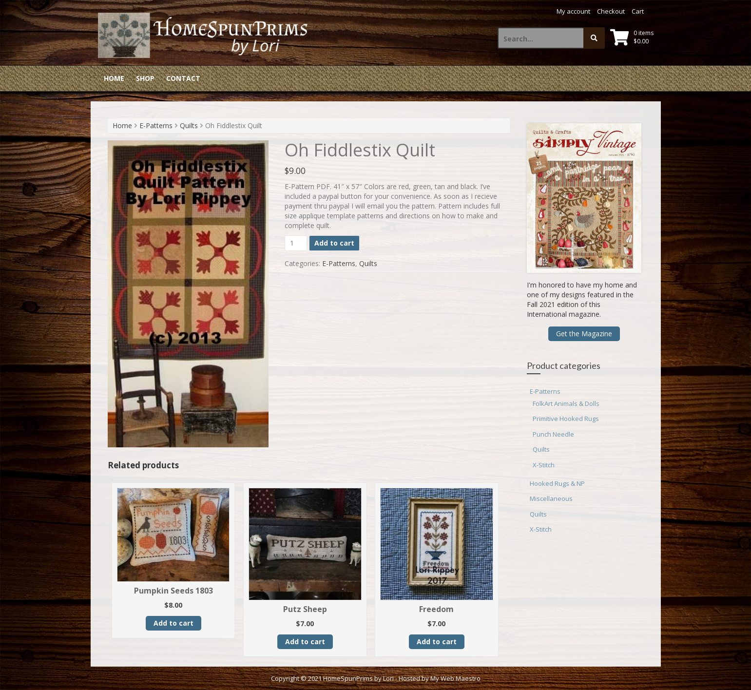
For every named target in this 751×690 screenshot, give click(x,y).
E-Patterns (156, 125)
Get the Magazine (584, 333)
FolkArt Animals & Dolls (566, 403)
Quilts (189, 125)
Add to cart (334, 243)
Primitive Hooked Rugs (566, 418)
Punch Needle (553, 434)
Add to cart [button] (173, 623)
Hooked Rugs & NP (557, 483)
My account (573, 11)
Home (114, 78)
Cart (638, 11)
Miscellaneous (551, 498)
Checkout (611, 11)
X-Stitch (544, 464)
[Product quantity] (296, 243)
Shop (145, 78)
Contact (183, 78)
